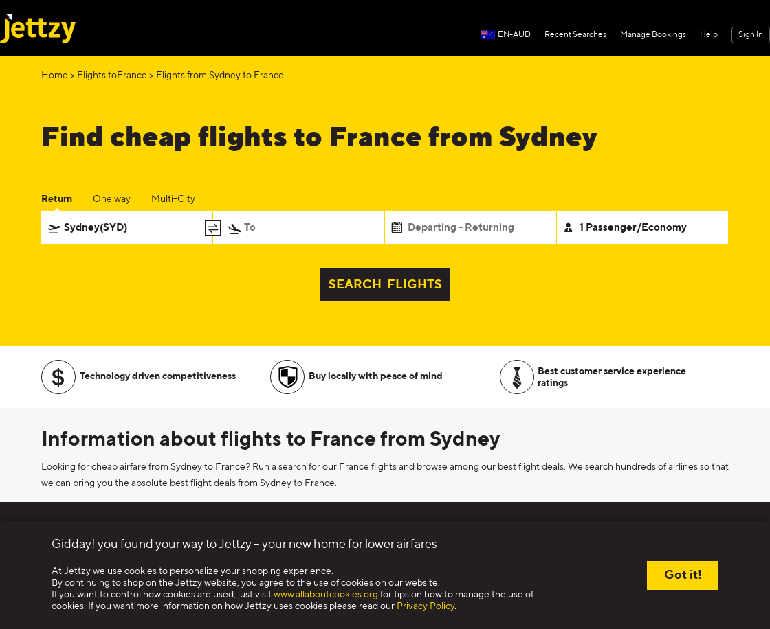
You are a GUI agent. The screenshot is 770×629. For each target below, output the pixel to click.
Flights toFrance (112, 75)
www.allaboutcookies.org (326, 594)
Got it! (683, 575)
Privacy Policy (425, 606)
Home (54, 75)
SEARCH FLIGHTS (385, 285)
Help (709, 35)
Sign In (750, 35)
